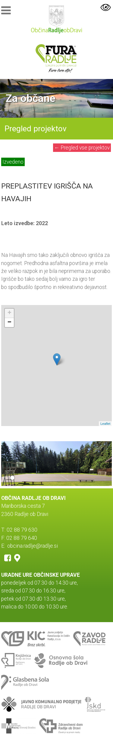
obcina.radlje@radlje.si (32, 546)
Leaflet (105, 423)
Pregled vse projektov (82, 148)
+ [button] (9, 313)
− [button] (9, 322)
